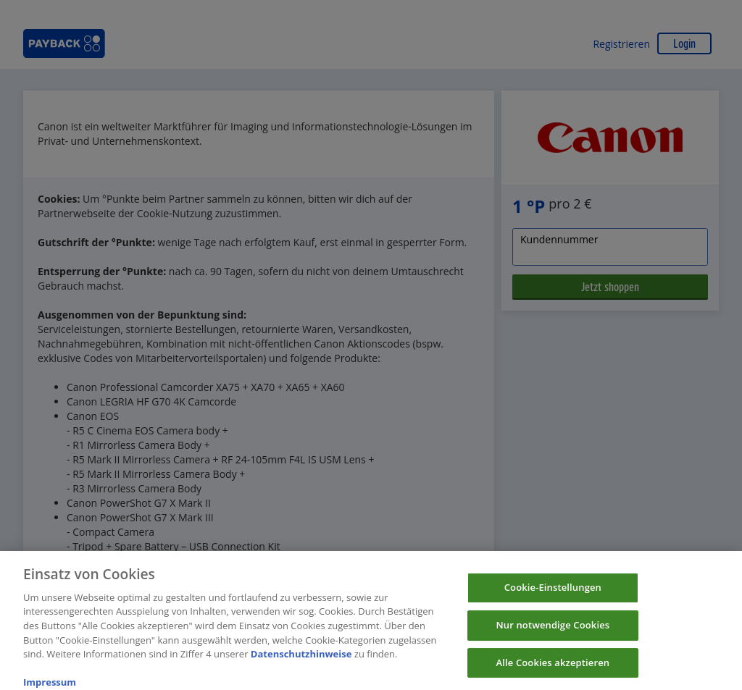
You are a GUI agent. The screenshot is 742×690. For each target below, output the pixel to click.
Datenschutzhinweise (301, 658)
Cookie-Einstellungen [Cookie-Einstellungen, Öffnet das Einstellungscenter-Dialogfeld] (552, 592)
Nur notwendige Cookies (552, 630)
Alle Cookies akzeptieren (553, 667)
